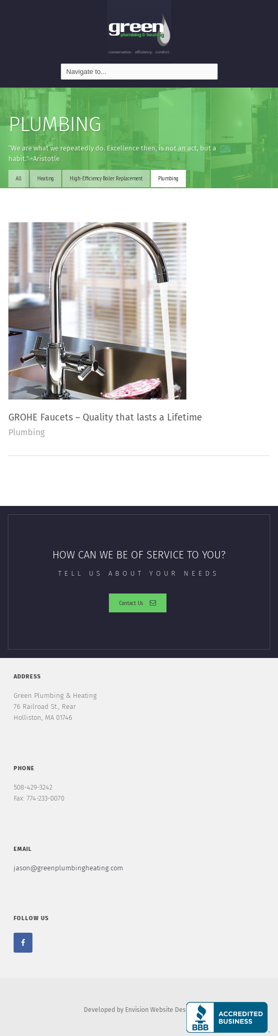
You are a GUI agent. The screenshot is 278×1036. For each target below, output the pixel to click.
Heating (45, 178)
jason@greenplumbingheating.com (68, 868)
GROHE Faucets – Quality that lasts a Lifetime (105, 417)
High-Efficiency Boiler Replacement (106, 178)
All (18, 178)
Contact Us (137, 603)
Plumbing (168, 178)
